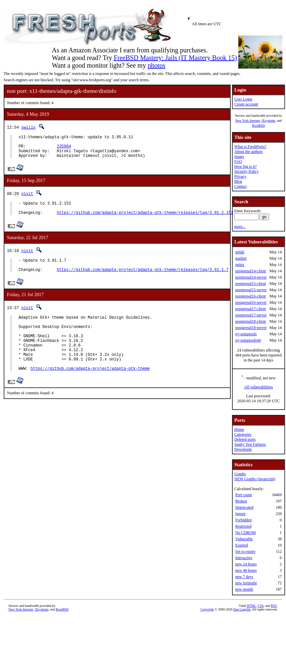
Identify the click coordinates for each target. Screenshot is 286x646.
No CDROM (245, 532)
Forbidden (243, 520)
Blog (238, 181)
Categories (242, 434)
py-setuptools (246, 334)
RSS (274, 606)
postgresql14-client (250, 271)
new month (244, 589)
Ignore (240, 513)
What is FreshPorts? (250, 146)
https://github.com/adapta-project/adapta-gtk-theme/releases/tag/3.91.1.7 (142, 280)
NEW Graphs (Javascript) (254, 479)
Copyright (207, 609)
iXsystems (268, 120)
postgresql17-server (251, 315)
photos (156, 65)
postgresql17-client (250, 308)
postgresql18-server (251, 327)
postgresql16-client (250, 296)
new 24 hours (246, 564)
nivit (27, 198)
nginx (239, 264)
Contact (240, 186)
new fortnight (246, 583)
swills (28, 127)
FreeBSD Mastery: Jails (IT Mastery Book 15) (175, 57)
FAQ (238, 161)
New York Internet (247, 120)
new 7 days (244, 576)
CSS (261, 606)
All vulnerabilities (258, 387)
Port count (243, 494)
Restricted (243, 526)
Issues (239, 156)
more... (240, 226)
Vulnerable (244, 539)
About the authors (248, 151)
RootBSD (258, 125)
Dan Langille (242, 609)
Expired (241, 545)
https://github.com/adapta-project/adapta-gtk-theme (90, 391)
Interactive (243, 557)
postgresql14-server (251, 277)
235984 (64, 149)
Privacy (240, 176)
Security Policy (246, 171)
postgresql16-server (251, 302)
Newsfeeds (243, 449)
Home (239, 429)
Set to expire (245, 551)
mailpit (241, 258)
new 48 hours (246, 570)
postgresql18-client (250, 321)
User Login (243, 99)
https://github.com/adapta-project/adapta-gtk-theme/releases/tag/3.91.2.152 (145, 220)
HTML (251, 606)
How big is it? (245, 166)
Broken (241, 501)
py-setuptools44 (248, 340)
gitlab (239, 252)
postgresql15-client (250, 283)
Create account (246, 104)
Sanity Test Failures (250, 444)
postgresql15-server (251, 290)
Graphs (240, 474)
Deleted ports (245, 439)
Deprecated (244, 507)
